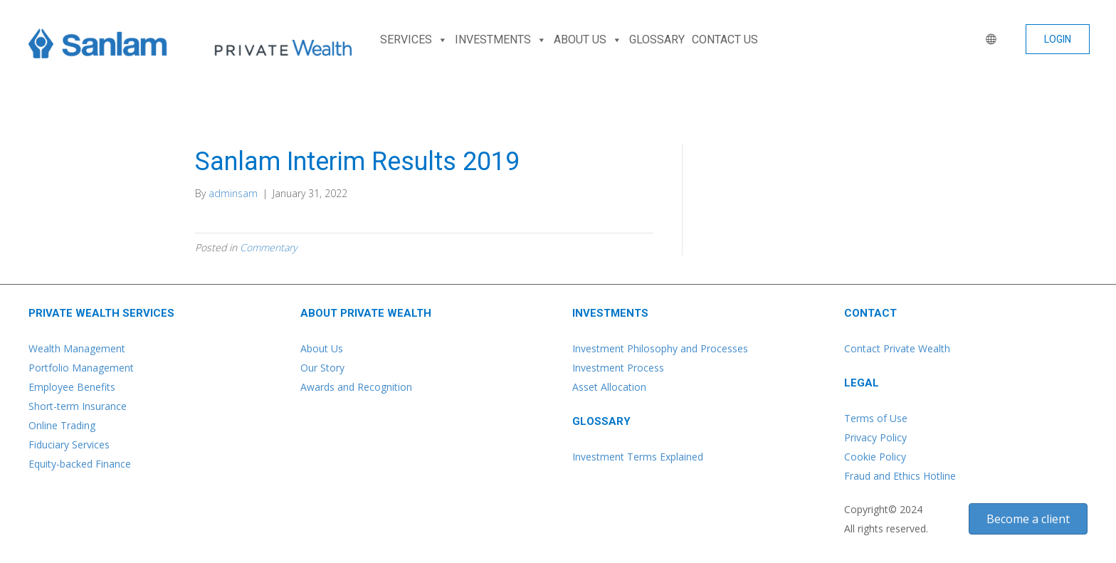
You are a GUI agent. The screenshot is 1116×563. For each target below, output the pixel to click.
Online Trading (61, 425)
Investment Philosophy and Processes (660, 348)
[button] (1058, 39)
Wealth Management (76, 348)
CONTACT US (725, 39)
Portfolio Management (81, 367)
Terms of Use (875, 418)
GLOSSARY (657, 39)
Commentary (268, 247)
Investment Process (618, 367)
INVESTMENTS (501, 40)
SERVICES (414, 40)
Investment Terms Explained (637, 456)
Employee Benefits (71, 387)
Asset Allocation (609, 387)
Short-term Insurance (77, 406)
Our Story (322, 367)
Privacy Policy (875, 437)
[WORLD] (988, 40)
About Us (321, 348)
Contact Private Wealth (897, 348)
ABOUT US (588, 40)
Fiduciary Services (69, 444)
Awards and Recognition (356, 387)
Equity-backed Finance (79, 463)
